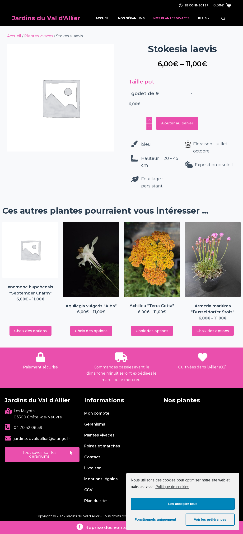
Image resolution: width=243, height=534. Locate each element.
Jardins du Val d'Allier (46, 18)
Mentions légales (101, 479)
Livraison (93, 468)
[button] (42, 454)
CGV (88, 490)
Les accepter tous (182, 504)
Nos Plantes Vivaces (171, 18)
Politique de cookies (172, 487)
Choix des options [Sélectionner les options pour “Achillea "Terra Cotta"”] (152, 330)
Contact (92, 457)
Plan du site (95, 501)
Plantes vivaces (38, 36)
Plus (204, 18)
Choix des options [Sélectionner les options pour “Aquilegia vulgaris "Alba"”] (91, 330)
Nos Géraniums (131, 18)
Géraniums (94, 424)
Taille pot (141, 81)
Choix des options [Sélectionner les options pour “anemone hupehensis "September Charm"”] (30, 330)
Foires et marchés (102, 446)
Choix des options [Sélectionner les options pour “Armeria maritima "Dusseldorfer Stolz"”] (212, 330)
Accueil (102, 18)
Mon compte (96, 413)
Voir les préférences (210, 519)
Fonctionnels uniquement (155, 519)
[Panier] (222, 5)
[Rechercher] (223, 18)
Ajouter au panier (177, 123)
